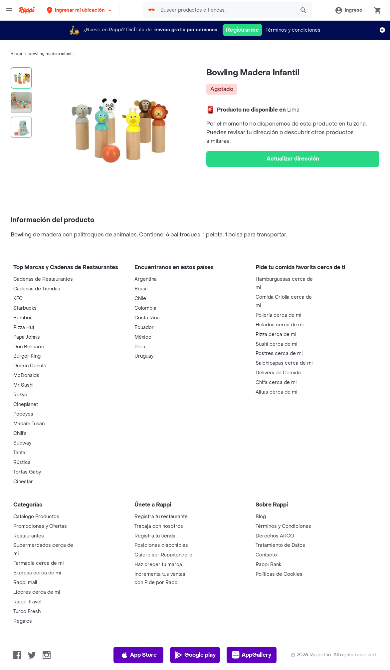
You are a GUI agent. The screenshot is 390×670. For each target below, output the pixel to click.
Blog (261, 516)
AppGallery (251, 655)
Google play (195, 655)
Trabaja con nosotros (158, 526)
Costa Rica (147, 318)
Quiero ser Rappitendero (163, 555)
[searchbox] (225, 10)
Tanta (19, 453)
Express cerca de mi (37, 573)
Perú (139, 347)
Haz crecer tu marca (158, 564)
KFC (18, 298)
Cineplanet (25, 404)
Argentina (145, 279)
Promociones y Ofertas (40, 526)
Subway (22, 443)
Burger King (27, 356)
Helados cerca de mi (280, 325)
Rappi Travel (27, 602)
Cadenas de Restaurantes (43, 279)
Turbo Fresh (27, 611)
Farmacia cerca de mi (38, 563)
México (142, 337)
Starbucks (25, 308)
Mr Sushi (23, 385)
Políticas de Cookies (279, 574)
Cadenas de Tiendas (36, 289)
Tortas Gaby (27, 472)
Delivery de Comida (278, 373)
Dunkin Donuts (29, 366)
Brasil (140, 289)
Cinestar (23, 482)
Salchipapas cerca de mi (284, 363)
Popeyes (23, 414)
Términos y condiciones (293, 30)
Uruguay (143, 356)
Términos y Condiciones (283, 526)
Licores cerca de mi (36, 592)
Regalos (22, 621)
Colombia (145, 308)
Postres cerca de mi (279, 353)
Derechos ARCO (275, 536)
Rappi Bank (268, 564)
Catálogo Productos (36, 516)
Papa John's (26, 337)
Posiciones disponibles (161, 545)
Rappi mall (25, 582)
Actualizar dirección (293, 158)
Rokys (20, 395)
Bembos (23, 318)
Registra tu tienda (154, 536)
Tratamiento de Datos (280, 545)
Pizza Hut (23, 327)
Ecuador (144, 327)
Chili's (20, 433)
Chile (140, 298)
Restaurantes (28, 536)
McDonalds (26, 375)
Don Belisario (28, 347)
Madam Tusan (29, 424)
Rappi (16, 53)
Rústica (22, 462)
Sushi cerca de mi (276, 344)
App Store (138, 655)
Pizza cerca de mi (276, 334)
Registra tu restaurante (161, 516)
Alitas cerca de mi (276, 392)
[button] (80, 10)
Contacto (266, 555)
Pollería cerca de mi (278, 315)
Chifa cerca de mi (276, 382)
